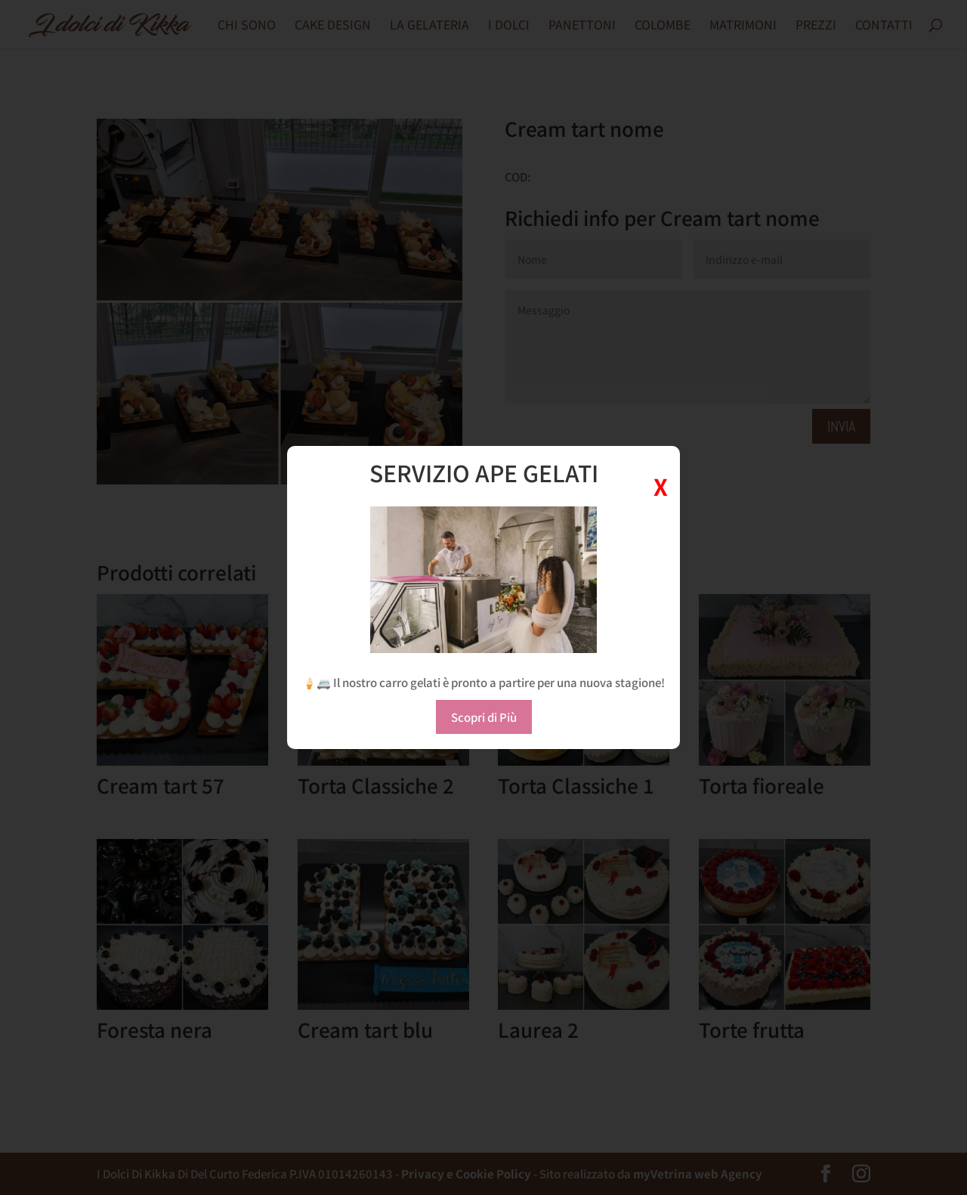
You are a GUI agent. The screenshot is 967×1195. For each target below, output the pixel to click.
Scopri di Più (484, 717)
